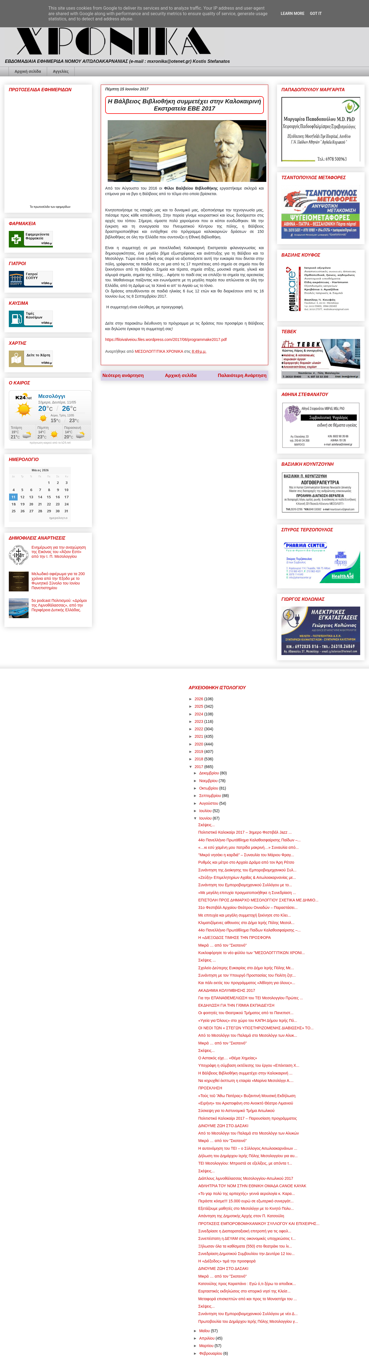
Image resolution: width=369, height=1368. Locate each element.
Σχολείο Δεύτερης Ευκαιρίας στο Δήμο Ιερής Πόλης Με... (246, 968)
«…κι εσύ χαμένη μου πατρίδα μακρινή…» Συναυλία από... (248, 847)
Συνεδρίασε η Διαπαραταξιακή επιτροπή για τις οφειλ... (244, 1231)
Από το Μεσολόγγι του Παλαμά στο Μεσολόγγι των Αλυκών (248, 1133)
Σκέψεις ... (207, 960)
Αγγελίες (61, 71)
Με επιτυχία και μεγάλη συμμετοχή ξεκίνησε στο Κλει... (244, 915)
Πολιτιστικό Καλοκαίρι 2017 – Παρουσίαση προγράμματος (247, 1118)
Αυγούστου (209, 803)
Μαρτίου (207, 1345)
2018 (199, 759)
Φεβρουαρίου (211, 1353)
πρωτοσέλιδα (42, 206)
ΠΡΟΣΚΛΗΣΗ (210, 1088)
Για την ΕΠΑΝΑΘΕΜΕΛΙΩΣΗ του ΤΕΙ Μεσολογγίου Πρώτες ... (250, 998)
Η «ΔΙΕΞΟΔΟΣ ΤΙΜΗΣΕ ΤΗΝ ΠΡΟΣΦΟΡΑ (234, 937)
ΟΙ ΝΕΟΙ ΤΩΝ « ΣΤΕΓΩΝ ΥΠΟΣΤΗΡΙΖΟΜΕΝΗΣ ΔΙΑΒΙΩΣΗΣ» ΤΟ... (256, 1028)
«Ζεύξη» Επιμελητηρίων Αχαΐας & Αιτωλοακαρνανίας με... (247, 877)
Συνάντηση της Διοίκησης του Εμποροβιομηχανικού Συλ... (247, 870)
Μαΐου (205, 1331)
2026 (199, 699)
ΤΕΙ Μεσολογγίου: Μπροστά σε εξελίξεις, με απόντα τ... (245, 1163)
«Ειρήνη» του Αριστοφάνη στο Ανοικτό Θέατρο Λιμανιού (245, 1103)
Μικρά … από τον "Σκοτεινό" (222, 945)
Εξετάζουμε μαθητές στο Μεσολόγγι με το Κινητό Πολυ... (246, 1208)
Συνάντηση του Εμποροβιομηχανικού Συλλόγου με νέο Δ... (248, 1314)
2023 (199, 721)
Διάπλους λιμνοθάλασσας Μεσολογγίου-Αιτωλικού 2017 (245, 1178)
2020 (199, 744)
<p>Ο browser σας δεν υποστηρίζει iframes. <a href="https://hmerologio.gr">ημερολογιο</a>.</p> (40, 494)
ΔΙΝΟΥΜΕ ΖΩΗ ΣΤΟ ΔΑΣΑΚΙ (223, 1126)
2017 (199, 766)
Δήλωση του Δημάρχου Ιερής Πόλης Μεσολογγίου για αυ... (248, 1156)
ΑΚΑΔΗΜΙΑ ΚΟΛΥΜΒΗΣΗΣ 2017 (226, 990)
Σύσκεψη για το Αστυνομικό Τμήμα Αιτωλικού (236, 1110)
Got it (316, 13)
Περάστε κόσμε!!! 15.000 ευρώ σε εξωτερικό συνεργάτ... (246, 1201)
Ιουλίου (206, 811)
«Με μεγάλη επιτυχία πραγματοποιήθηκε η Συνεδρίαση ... (247, 892)
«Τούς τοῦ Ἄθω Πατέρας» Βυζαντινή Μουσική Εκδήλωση (246, 1096)
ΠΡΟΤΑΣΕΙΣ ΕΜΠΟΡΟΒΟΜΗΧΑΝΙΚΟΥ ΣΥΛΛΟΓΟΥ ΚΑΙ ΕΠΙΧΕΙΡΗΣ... (258, 1223)
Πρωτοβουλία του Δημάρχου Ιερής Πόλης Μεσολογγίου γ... (248, 1321)
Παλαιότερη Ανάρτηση (242, 375)
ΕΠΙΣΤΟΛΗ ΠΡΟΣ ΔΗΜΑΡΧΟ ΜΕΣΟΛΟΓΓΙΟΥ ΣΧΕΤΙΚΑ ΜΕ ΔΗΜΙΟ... (258, 900)
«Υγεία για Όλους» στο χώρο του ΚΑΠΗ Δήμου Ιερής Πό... (247, 1020)
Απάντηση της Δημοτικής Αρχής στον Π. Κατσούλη (241, 1216)
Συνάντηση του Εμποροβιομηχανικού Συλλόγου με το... (245, 885)
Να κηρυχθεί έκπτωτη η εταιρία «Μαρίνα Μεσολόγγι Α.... (246, 1080)
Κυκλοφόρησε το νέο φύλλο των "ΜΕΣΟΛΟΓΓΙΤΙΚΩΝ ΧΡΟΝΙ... (251, 952)
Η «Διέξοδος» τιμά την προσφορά (227, 1261)
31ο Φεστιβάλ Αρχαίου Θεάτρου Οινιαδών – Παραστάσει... (248, 907)
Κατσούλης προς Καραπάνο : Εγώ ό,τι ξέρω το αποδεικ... (247, 1283)
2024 (199, 714)
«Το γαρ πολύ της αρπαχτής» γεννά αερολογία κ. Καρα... (246, 1193)
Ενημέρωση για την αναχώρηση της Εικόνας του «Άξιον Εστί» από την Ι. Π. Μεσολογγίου (59, 552)
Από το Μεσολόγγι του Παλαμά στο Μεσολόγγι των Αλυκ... (247, 1035)
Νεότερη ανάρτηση (123, 375)
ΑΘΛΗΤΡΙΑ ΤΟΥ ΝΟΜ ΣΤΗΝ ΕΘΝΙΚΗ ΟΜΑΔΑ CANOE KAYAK (252, 1186)
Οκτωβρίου (209, 788)
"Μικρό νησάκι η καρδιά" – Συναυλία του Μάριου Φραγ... (246, 855)
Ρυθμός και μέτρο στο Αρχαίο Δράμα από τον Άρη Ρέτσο (246, 862)
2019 (199, 751)
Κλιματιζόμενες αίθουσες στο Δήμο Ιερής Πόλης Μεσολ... (246, 922)
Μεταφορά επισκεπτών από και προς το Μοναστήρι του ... (247, 1299)
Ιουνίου (206, 818)
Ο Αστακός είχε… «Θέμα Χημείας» (227, 1058)
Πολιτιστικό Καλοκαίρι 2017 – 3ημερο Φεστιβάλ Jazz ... (245, 832)
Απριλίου (207, 1338)
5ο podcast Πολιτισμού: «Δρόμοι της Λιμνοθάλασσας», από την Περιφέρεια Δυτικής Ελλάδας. (59, 605)
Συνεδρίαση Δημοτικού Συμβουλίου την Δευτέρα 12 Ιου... (246, 1253)
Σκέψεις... (206, 825)
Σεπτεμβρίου (210, 795)
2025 (199, 706)
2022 (199, 729)
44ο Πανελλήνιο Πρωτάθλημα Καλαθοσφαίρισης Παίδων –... (249, 840)
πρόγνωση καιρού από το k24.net (50, 442)
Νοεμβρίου (209, 781)
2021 (199, 736)
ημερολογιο (58, 518)
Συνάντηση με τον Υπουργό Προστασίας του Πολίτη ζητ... (247, 975)
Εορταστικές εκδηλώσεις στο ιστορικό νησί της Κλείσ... (244, 1291)
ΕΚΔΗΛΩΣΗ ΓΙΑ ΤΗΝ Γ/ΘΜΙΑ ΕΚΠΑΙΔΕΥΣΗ (236, 1005)
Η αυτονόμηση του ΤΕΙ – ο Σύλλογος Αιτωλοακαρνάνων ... (247, 1148)
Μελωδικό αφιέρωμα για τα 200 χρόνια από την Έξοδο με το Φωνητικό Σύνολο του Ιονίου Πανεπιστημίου (58, 581)
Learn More (292, 13)
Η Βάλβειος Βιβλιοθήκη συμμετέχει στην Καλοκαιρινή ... (245, 1073)
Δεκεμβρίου (209, 773)
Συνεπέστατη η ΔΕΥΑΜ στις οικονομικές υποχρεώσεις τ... (247, 1238)
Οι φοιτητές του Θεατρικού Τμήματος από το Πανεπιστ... (246, 1013)
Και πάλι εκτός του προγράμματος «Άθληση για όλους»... (246, 983)
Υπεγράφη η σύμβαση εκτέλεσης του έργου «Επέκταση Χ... (248, 1065)
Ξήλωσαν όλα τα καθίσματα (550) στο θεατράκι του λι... (245, 1246)
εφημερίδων (63, 206)
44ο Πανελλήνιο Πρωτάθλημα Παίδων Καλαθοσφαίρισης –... (249, 930)
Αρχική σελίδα (28, 71)
